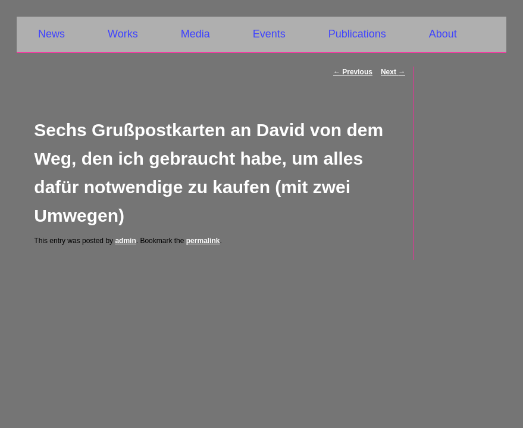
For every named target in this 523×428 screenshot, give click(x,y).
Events (269, 34)
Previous (352, 72)
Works (123, 34)
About (443, 34)
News (51, 34)
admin (125, 241)
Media (195, 34)
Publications (357, 34)
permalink (203, 241)
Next (393, 72)
